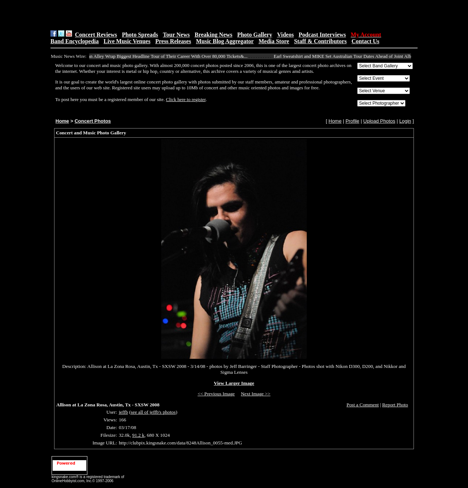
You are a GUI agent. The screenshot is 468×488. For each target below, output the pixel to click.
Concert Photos (93, 121)
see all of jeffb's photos (153, 412)
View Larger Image (234, 383)
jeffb (123, 412)
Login (405, 121)
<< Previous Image (216, 393)
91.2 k (138, 435)
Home (62, 121)
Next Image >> (256, 393)
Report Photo (395, 404)
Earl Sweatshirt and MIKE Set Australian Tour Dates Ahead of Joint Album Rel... (353, 56)
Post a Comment (363, 404)
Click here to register (186, 99)
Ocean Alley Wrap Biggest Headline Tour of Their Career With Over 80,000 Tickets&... (166, 56)
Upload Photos (379, 121)
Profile (352, 121)
